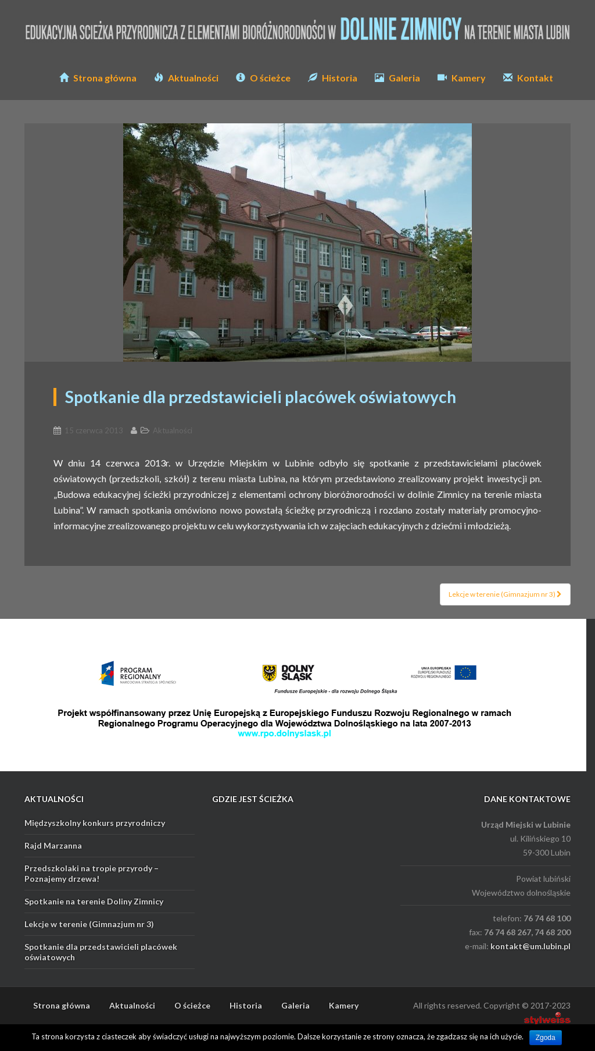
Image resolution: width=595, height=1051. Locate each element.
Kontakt (528, 77)
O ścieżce (263, 77)
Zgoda (545, 1038)
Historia (332, 77)
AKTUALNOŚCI (54, 799)
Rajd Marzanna (53, 845)
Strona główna (98, 77)
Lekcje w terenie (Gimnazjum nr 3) (505, 594)
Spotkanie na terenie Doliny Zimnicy (93, 901)
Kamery (462, 77)
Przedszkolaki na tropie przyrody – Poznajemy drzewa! (91, 873)
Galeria (397, 77)
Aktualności (186, 77)
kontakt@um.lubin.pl (530, 946)
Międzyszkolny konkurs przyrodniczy (94, 823)
